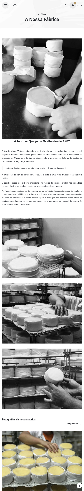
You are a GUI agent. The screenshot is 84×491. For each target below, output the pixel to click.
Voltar (42, 14)
